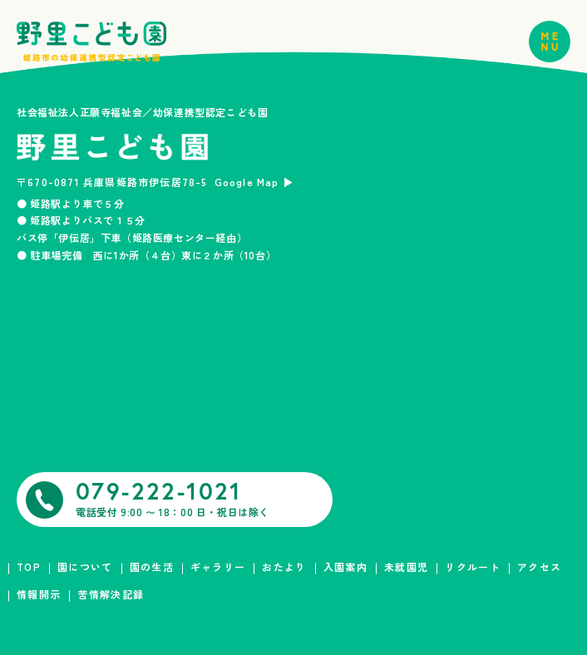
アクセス (539, 566)
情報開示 (39, 594)
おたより (284, 566)
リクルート (473, 566)
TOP (29, 566)
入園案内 (345, 566)
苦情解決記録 (110, 594)
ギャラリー (218, 566)
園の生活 (152, 566)
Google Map (247, 182)
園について (85, 566)
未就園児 (406, 566)
